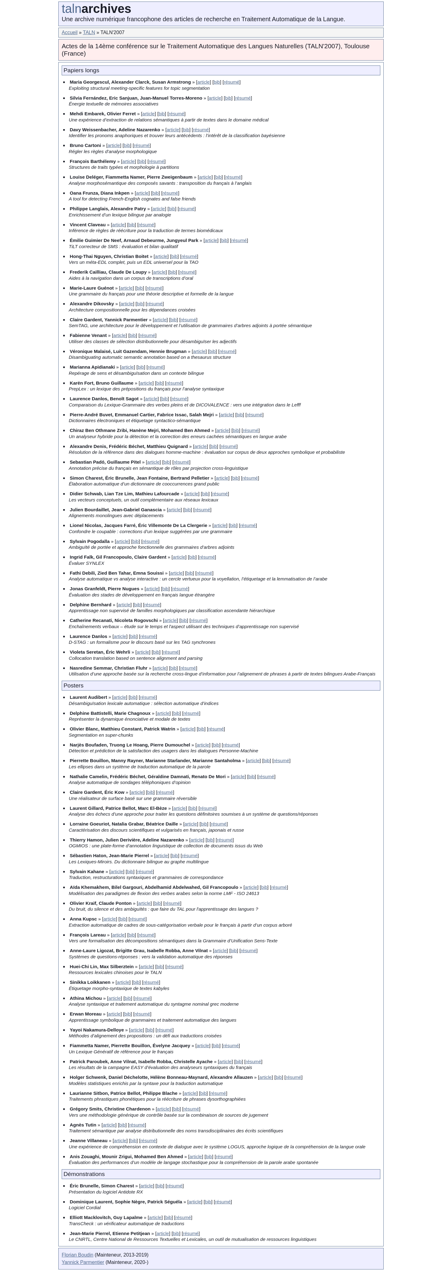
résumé (231, 82)
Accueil (70, 32)
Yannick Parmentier (83, 1262)
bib (217, 82)
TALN (89, 32)
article (203, 82)
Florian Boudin (77, 1254)
